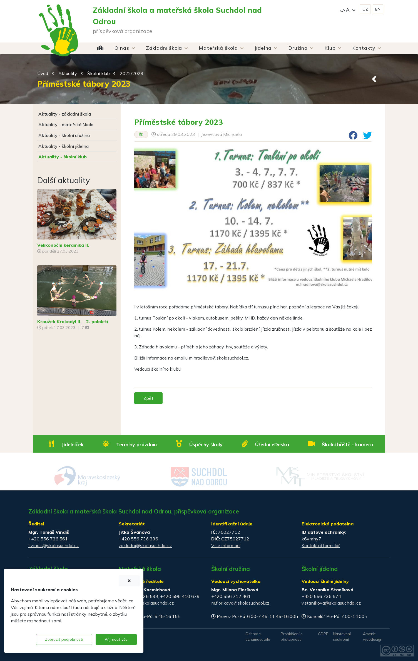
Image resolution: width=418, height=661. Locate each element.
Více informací (225, 545)
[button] (347, 9)
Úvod (42, 73)
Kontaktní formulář (321, 545)
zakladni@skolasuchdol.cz (145, 545)
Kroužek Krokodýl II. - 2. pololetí (72, 321)
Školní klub (98, 73)
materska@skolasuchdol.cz (146, 603)
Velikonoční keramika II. (63, 245)
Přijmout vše (116, 639)
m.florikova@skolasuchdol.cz (240, 603)
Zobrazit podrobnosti (64, 639)
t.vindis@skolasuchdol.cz (53, 545)
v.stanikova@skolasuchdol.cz (331, 603)
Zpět (148, 398)
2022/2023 (131, 73)
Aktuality (67, 73)
